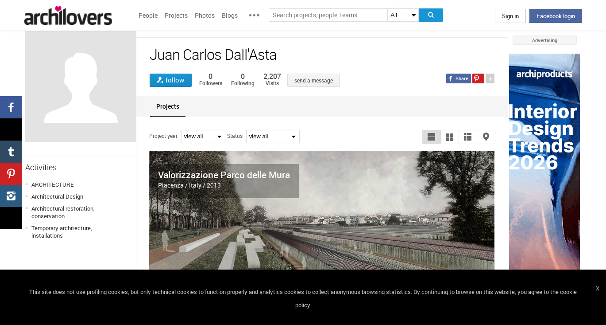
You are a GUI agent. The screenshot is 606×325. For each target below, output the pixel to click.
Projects (176, 15)
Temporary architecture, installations (61, 231)
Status (235, 135)
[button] (431, 137)
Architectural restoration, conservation (63, 212)
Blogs (230, 15)
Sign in (510, 16)
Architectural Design (57, 196)
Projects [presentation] (167, 106)
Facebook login (556, 16)
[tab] (168, 106)
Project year (163, 135)
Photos (205, 15)
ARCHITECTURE (52, 184)
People (148, 15)
